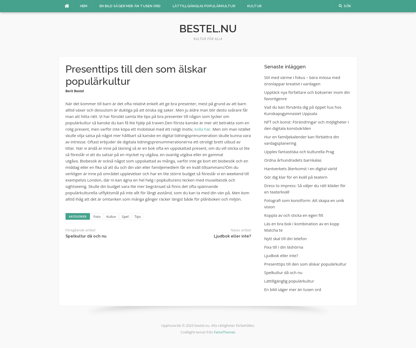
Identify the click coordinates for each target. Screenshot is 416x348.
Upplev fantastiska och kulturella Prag (299, 151)
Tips (137, 216)
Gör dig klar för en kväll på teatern (295, 177)
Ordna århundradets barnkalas (293, 160)
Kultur (254, 6)
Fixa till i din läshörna (283, 247)
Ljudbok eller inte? (232, 236)
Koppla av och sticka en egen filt (293, 215)
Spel (125, 216)
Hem (84, 6)
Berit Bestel (75, 91)
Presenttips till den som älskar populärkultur (305, 264)
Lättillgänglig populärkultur (204, 6)
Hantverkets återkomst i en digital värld (300, 168)
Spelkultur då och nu (86, 236)
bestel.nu (208, 28)
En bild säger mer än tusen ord (130, 6)
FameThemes (224, 332)
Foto (97, 216)
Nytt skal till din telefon (285, 238)
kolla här (202, 129)
